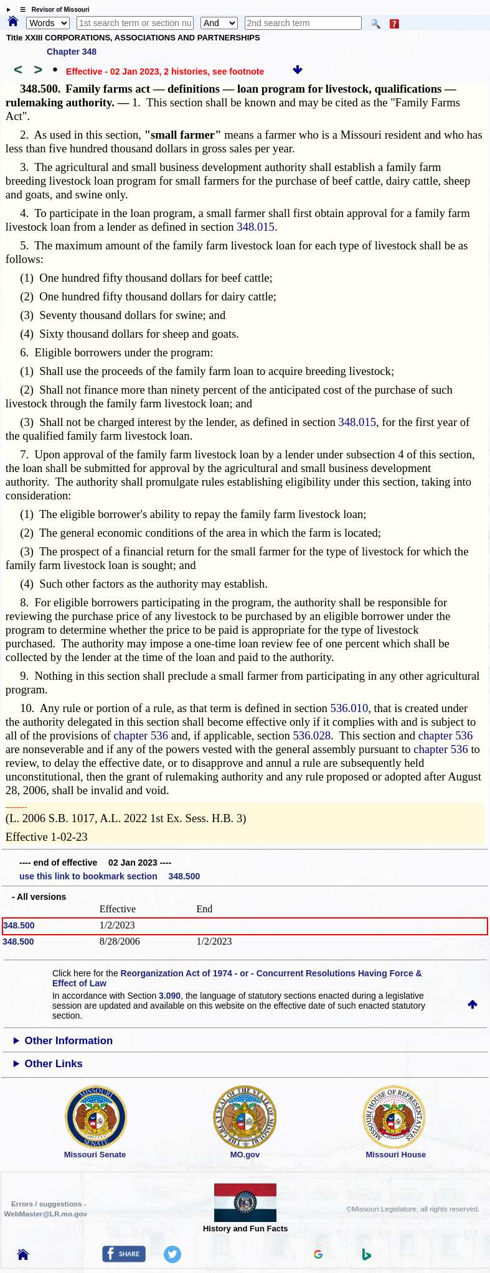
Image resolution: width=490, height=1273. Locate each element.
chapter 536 (140, 735)
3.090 (170, 996)
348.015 (256, 226)
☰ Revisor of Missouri (52, 9)
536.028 (312, 735)
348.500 (19, 925)
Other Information (69, 1041)
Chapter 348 (72, 52)
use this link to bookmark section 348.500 (109, 876)
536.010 (350, 708)
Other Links (54, 1064)
